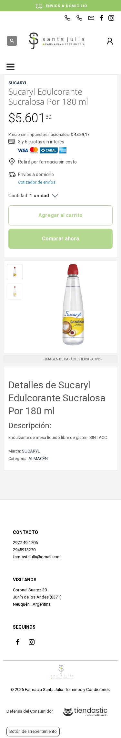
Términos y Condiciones (87, 689)
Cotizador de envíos (36, 182)
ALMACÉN (38, 458)
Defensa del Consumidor (29, 711)
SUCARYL (31, 451)
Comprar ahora (60, 239)
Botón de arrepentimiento (33, 731)
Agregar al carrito (60, 215)
